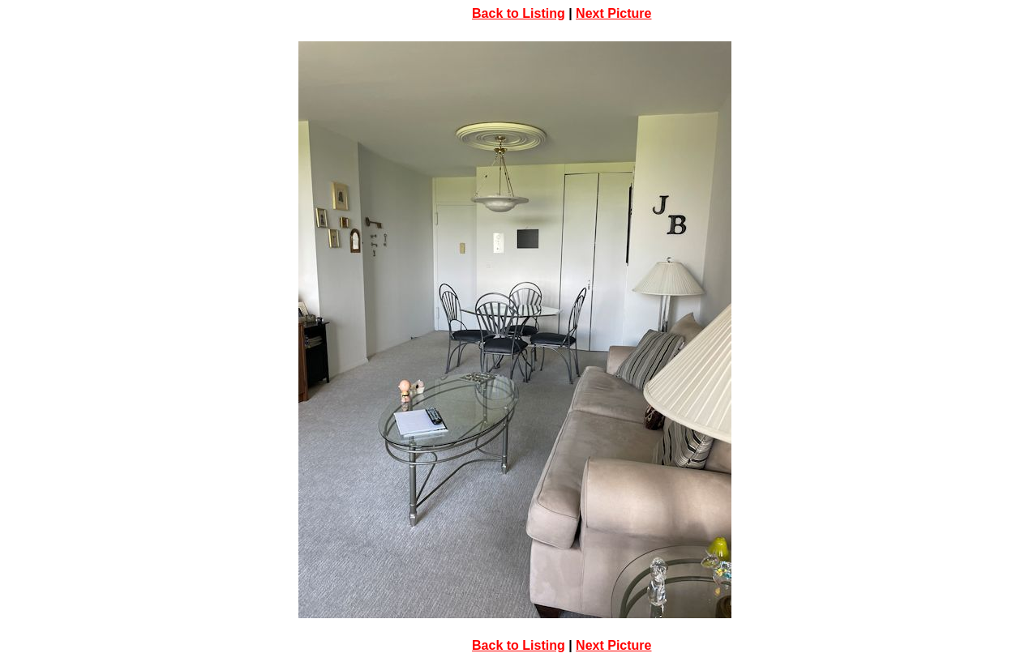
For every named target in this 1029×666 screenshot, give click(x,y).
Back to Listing (518, 13)
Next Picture (613, 13)
